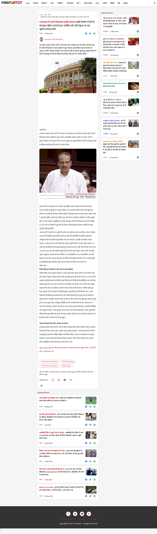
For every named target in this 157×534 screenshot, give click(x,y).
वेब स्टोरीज (70, 3)
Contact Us (82, 522)
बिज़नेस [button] (44, 3)
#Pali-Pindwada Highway (49, 366)
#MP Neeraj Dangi (68, 362)
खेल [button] (79, 3)
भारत (49, 15)
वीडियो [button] (112, 3)
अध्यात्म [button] (125, 3)
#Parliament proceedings (49, 362)
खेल (46, 15)
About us (63, 522)
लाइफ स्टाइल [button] (88, 3)
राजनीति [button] (60, 3)
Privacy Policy (92, 522)
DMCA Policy (72, 522)
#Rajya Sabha (66, 366)
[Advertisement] (68, 111)
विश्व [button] (119, 3)
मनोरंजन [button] (35, 3)
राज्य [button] (97, 3)
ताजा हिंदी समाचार (55, 372)
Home (28, 3)
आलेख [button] (105, 3)
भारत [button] (52, 3)
